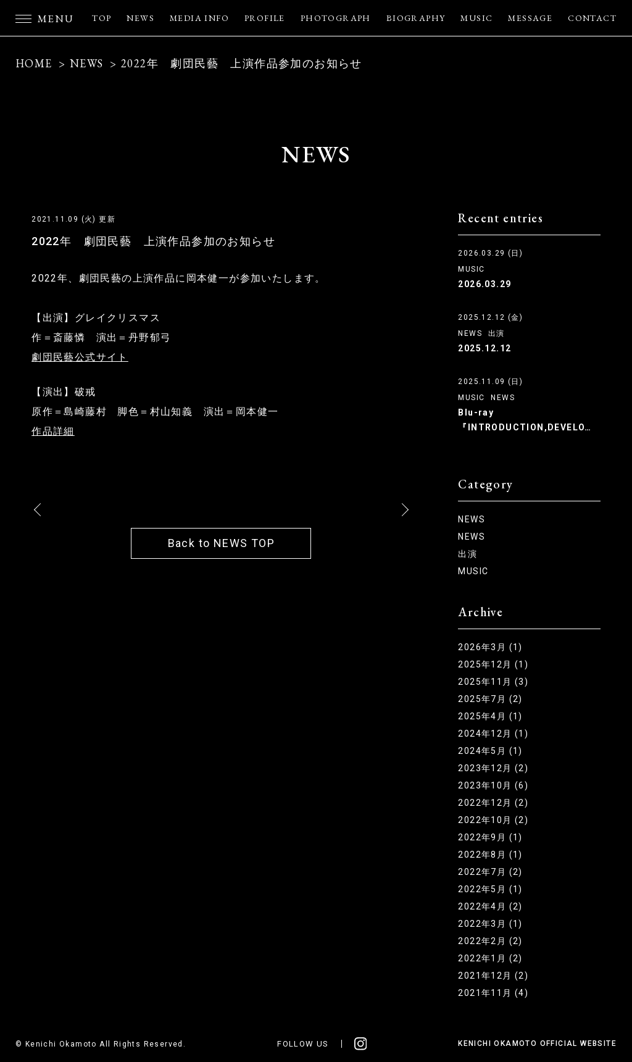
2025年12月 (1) (493, 664)
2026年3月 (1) (490, 647)
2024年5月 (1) (490, 751)
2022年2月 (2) (490, 941)
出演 (496, 333)
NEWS (140, 17)
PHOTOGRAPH (336, 17)
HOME (33, 63)
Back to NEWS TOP (221, 543)
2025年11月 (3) (493, 682)
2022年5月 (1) (490, 889)
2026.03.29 (484, 284)
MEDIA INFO (199, 17)
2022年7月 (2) (490, 872)
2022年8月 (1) (490, 854)
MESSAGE (530, 17)
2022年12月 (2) (493, 803)
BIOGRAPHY (416, 17)
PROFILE (264, 17)
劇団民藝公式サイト (79, 357)
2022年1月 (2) (490, 958)
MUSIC (476, 17)
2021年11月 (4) (493, 993)
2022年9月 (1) (490, 837)
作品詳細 (53, 431)
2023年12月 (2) (493, 768)
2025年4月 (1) (490, 716)
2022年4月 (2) (490, 906)
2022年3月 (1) (490, 924)
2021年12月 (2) (493, 975)
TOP (101, 17)
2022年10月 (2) (493, 820)
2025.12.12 (484, 348)
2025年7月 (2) (490, 699)
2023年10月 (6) (493, 785)
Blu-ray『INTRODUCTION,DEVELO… (524, 420)
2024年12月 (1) (493, 733)
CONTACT (592, 17)
